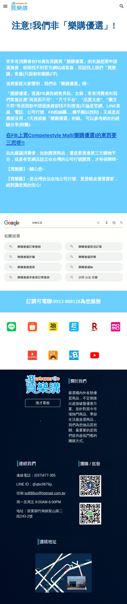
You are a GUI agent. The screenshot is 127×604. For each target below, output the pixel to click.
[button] (5, 6)
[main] (63, 26)
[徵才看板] (42, 403)
